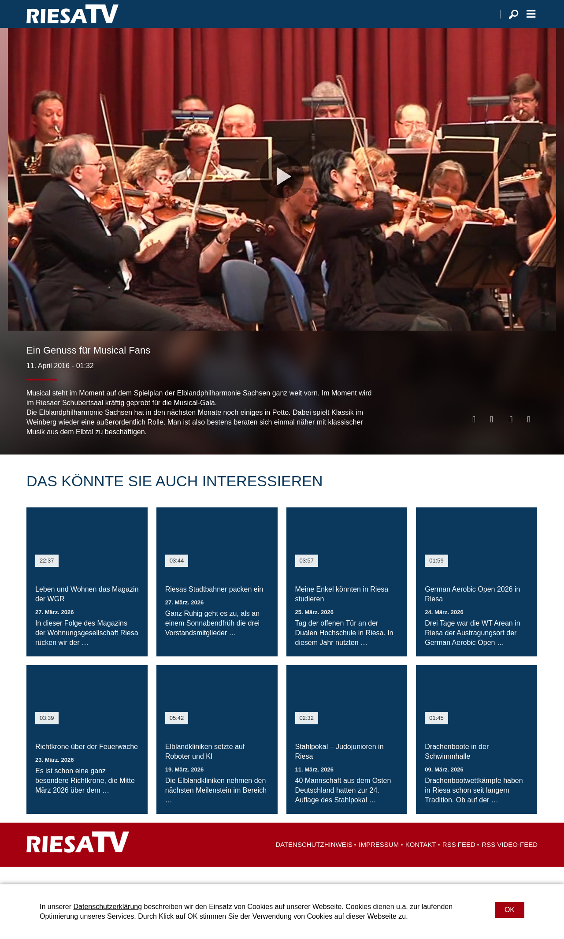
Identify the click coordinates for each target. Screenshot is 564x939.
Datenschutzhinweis (313, 862)
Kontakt (420, 862)
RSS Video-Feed (510, 862)
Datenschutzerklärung (107, 906)
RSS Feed (458, 862)
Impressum (379, 862)
